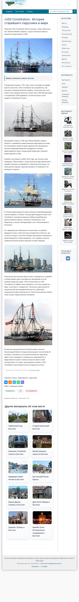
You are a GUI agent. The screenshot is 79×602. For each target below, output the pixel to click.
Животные (66, 48)
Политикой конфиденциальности (51, 563)
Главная (9, 11)
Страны (30, 11)
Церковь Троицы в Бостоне (18, 521)
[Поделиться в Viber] (22, 382)
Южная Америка (65, 101)
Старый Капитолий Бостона (42, 420)
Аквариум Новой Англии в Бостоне (18, 470)
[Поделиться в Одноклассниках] (10, 382)
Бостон (31, 78)
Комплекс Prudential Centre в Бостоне (18, 445)
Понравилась (10, 391)
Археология (66, 55)
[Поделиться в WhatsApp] (18, 382)
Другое (64, 59)
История (32, 370)
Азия (63, 83)
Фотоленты (66, 63)
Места (64, 23)
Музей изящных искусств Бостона (42, 445)
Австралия (66, 80)
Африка (65, 87)
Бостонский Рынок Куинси (42, 470)
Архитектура (66, 41)
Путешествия (67, 34)
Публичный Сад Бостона (18, 420)
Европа (64, 91)
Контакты (35, 566)
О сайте (44, 566)
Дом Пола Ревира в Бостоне (42, 496)
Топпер (38, 370)
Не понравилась (31, 391)
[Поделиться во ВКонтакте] (6, 382)
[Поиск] (75, 11)
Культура (65, 52)
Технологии (66, 30)
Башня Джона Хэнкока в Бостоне (18, 496)
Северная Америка (65, 95)
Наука (64, 45)
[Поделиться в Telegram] (14, 382)
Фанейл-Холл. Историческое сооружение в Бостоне (42, 524)
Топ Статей (19, 11)
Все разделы (66, 66)
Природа (65, 27)
